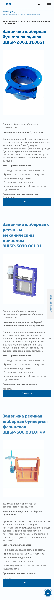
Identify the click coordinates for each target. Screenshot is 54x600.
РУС (39, 4)
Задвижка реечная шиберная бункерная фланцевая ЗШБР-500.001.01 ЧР (25, 426)
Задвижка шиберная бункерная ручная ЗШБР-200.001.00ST (24, 37)
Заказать (27, 201)
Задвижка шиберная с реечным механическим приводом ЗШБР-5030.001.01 (26, 237)
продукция (8, 12)
